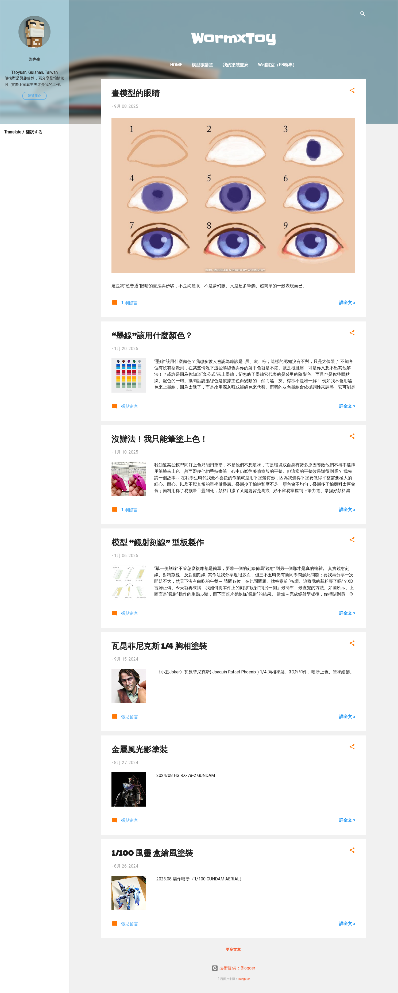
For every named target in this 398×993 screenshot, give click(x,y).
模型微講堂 (202, 64)
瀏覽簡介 (34, 96)
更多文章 (233, 949)
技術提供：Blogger (233, 968)
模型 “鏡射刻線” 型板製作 (157, 541)
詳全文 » (347, 302)
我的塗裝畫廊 (235, 64)
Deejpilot (244, 979)
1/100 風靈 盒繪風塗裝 (152, 852)
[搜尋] (363, 14)
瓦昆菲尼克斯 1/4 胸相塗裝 (159, 645)
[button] (352, 91)
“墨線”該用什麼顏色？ (152, 334)
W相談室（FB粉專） (277, 64)
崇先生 (34, 59)
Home (176, 64)
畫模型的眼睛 (135, 92)
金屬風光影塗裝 (139, 748)
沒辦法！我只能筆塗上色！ (159, 438)
